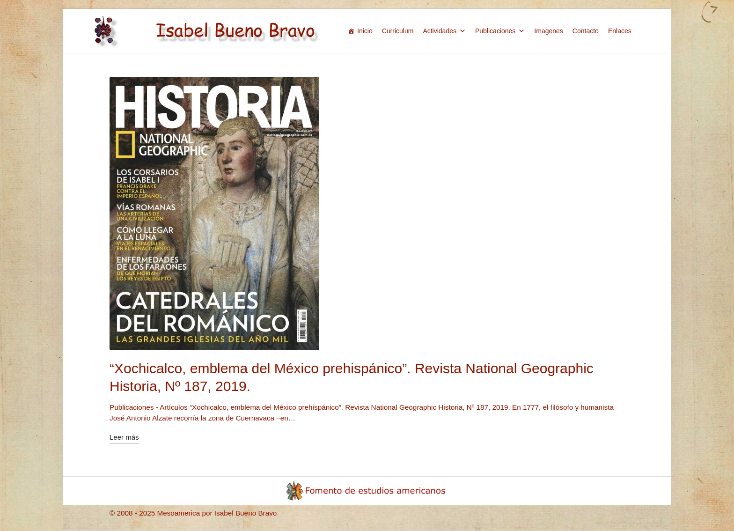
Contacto (586, 31)
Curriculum (398, 31)
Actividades (444, 31)
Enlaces (619, 31)
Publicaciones (500, 31)
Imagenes (548, 31)
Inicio (365, 31)
